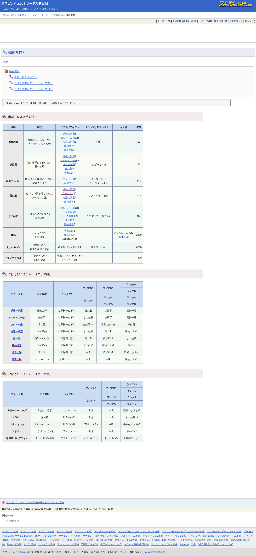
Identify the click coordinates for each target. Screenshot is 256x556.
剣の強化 (14, 521)
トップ (160, 21)
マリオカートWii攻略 (126, 540)
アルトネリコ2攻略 (153, 535)
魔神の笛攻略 (14, 544)
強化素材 (15, 52)
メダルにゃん (121, 232)
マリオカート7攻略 (149, 540)
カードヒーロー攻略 (68, 544)
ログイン (249, 21)
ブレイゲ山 (69, 164)
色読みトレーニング (111, 544)
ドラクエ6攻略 (10, 531)
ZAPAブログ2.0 (89, 544)
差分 (227, 21)
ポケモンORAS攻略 (45, 535)
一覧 (168, 21)
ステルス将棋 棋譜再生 (136, 544)
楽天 (193, 544)
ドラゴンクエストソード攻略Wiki (24, 3)
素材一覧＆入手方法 (25, 77)
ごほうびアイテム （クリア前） (33, 83)
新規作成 (218, 21)
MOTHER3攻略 (104, 540)
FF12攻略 (66, 540)
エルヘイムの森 (68, 137)
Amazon (184, 544)
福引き (122, 236)
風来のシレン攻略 (83, 540)
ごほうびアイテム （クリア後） (33, 89)
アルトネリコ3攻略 (175, 535)
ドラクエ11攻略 (83, 531)
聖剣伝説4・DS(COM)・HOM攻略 (41, 540)
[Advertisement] (128, 33)
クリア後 (43, 374)
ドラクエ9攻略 (64, 531)
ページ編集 (206, 21)
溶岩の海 (69, 172)
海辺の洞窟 (69, 141)
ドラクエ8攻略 (46, 531)
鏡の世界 (69, 145)
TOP (5, 61)
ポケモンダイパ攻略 (69, 535)
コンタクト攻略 (46, 544)
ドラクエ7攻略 (28, 531)
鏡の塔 (68, 168)
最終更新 (176, 21)
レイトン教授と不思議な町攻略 (194, 540)
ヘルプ (193, 21)
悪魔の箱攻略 (221, 540)
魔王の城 (69, 150)
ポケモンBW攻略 (24, 535)
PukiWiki (22, 552)
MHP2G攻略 (168, 540)
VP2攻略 (15, 540)
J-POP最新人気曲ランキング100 (215, 544)
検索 (185, 21)
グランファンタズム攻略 (201, 535)
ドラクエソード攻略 (105, 531)
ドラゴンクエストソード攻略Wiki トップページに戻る (35, 502)
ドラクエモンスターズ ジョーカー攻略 (139, 531)
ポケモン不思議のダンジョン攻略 (101, 535)
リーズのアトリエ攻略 (229, 535)
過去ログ (235, 21)
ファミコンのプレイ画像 (164, 544)
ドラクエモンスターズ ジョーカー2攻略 (183, 531)
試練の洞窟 (69, 133)
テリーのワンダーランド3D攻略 (224, 531)
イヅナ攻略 (30, 544)
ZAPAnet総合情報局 (13, 15)
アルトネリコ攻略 (130, 535)
